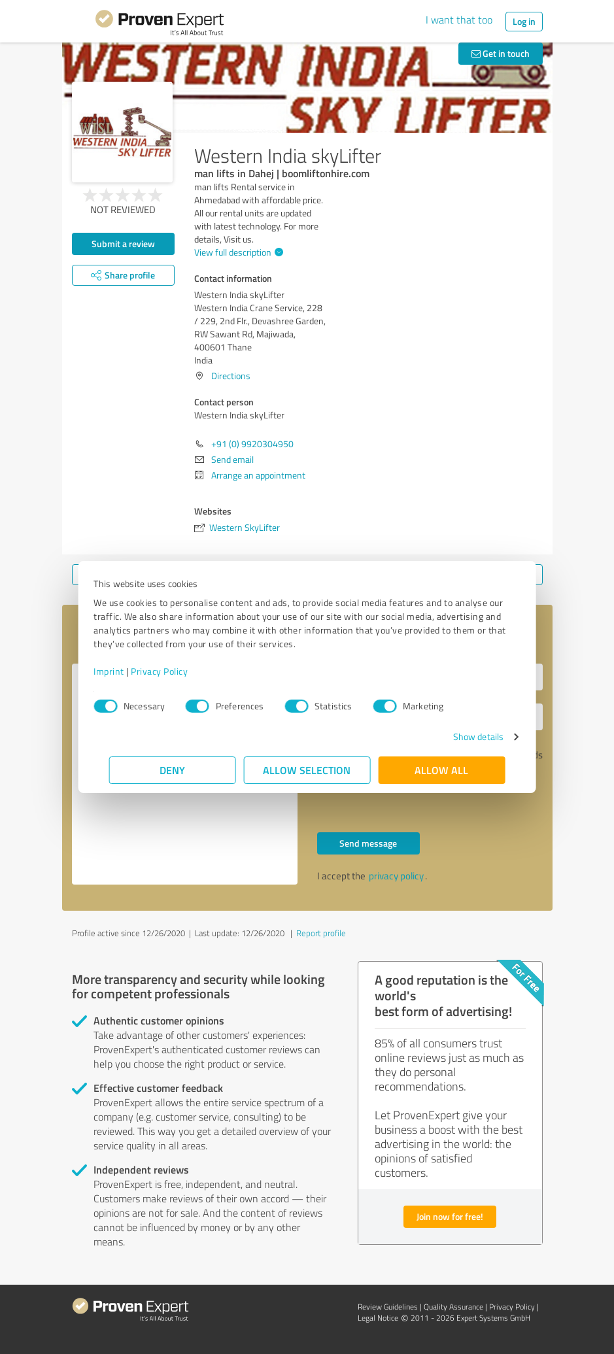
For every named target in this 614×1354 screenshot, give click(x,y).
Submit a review (123, 243)
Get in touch (500, 53)
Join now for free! (450, 1216)
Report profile (321, 933)
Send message (368, 843)
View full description (237, 252)
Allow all (442, 769)
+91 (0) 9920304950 (252, 443)
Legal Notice (378, 1317)
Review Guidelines (388, 1306)
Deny (172, 769)
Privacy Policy (174, 671)
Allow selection (307, 769)
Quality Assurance (453, 1306)
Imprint (124, 671)
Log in (524, 21)
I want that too (459, 19)
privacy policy (396, 876)
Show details (462, 736)
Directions (230, 375)
